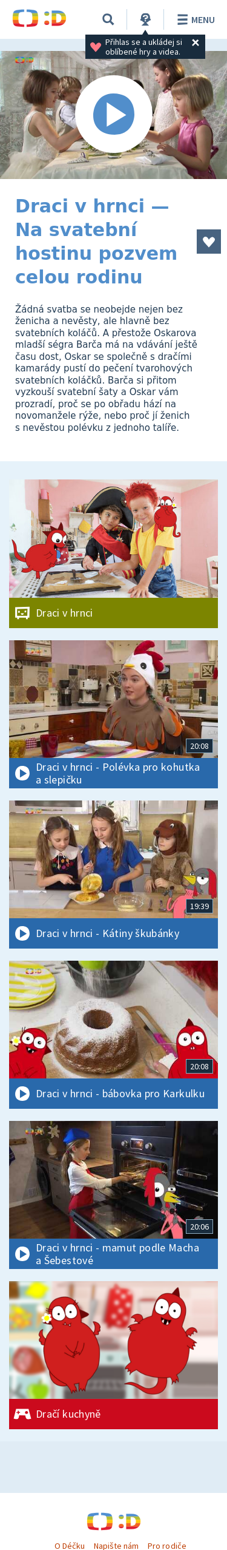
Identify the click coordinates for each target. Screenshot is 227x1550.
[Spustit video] (113, 115)
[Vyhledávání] (108, 19)
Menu (194, 19)
